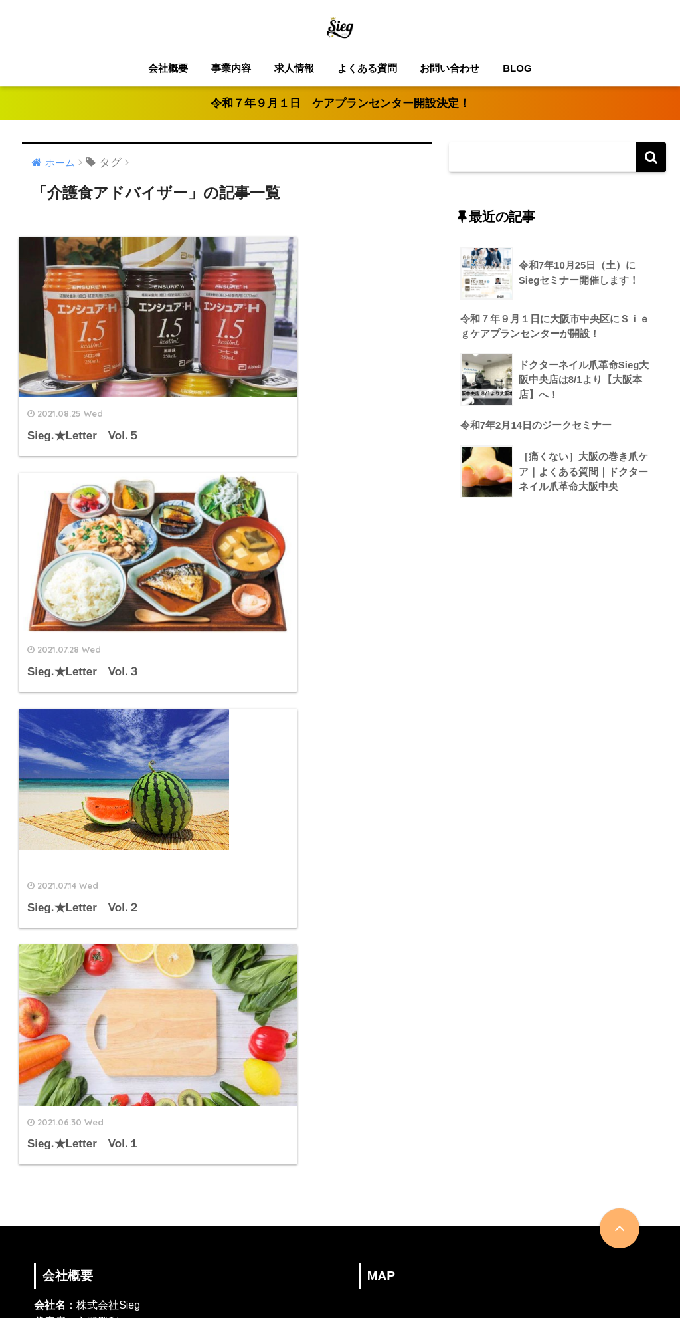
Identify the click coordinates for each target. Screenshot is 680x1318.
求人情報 (294, 68)
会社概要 (168, 68)
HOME (340, 1263)
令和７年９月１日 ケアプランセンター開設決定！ (340, 103)
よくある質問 (367, 68)
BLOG (517, 68)
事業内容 (231, 68)
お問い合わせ (449, 68)
